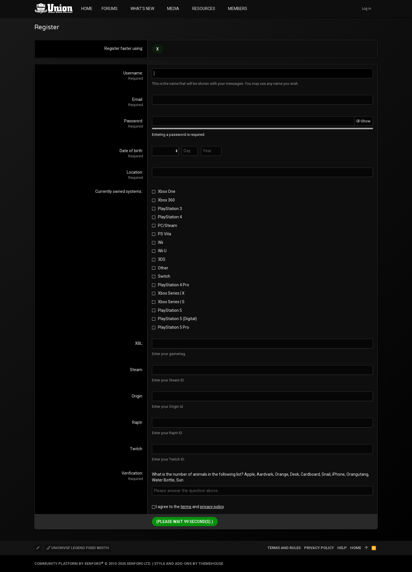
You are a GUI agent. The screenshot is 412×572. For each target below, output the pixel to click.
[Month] (165, 151)
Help (342, 547)
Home (355, 547)
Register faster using (123, 48)
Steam (136, 369)
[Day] (190, 151)
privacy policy (212, 506)
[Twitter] (375, 563)
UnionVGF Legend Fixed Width (78, 547)
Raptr (137, 422)
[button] (122, 8)
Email (137, 99)
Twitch (136, 448)
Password (133, 120)
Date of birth (131, 150)
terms (186, 506)
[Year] (211, 151)
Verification (132, 473)
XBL (138, 343)
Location (134, 172)
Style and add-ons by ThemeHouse (188, 563)
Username (132, 73)
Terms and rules (284, 547)
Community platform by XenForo (92, 563)
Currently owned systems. (118, 191)
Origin (137, 396)
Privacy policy (319, 547)
